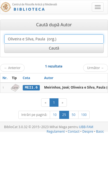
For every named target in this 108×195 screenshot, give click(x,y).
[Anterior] (45, 102)
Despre (87, 131)
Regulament (56, 131)
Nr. (5, 78)
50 (74, 114)
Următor (95, 68)
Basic (100, 131)
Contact (73, 131)
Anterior (12, 68)
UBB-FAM (86, 127)
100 (84, 114)
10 (55, 114)
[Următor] (62, 102)
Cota (26, 78)
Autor (48, 78)
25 (64, 114)
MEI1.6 (31, 87)
